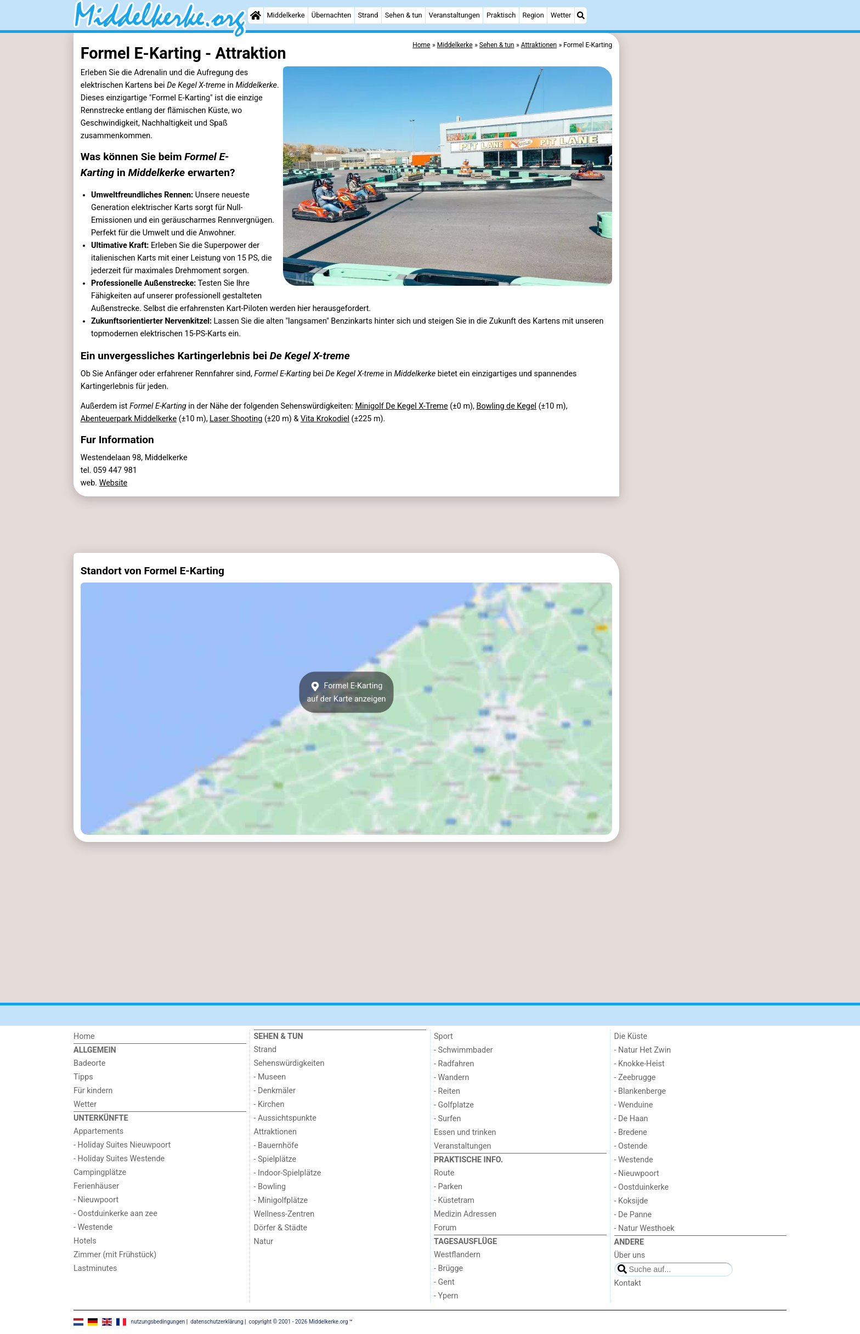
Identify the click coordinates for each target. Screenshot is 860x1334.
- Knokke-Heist (639, 1064)
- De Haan (631, 1118)
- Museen (270, 1077)
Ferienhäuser (96, 1186)
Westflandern (457, 1254)
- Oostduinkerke (641, 1187)
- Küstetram (454, 1200)
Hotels (85, 1241)
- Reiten (447, 1091)
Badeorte (89, 1063)
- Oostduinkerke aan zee (115, 1213)
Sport (443, 1036)
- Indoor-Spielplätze (287, 1173)
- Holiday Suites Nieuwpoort (122, 1145)
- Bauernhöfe (276, 1145)
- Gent (444, 1282)
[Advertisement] (704, 285)
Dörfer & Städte (281, 1228)
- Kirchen (269, 1104)
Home (84, 1036)
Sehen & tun (403, 15)
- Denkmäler (275, 1090)
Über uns (630, 1255)
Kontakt (628, 1283)
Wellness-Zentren (284, 1214)
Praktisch (501, 15)
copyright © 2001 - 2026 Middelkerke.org (298, 1322)
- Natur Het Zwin (642, 1050)
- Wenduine (633, 1105)
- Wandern (451, 1077)
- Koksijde (631, 1201)
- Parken (448, 1186)
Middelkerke (285, 15)
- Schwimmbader (463, 1050)
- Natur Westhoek (644, 1228)
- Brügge (448, 1268)
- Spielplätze (275, 1159)
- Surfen (447, 1118)
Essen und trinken (465, 1132)
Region (533, 15)
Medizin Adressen (465, 1214)
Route (444, 1173)
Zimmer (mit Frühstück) (114, 1254)
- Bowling (270, 1186)
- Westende (92, 1227)
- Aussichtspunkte (285, 1118)
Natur (264, 1241)
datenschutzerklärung (216, 1322)
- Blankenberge (640, 1091)
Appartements (98, 1131)
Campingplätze (99, 1172)
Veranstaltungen (454, 15)
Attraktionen (275, 1132)
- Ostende (631, 1146)
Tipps (83, 1077)
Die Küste (631, 1036)
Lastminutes (95, 1268)
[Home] (255, 15)
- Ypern (446, 1296)
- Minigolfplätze (281, 1200)
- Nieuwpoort (95, 1200)
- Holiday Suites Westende (119, 1158)
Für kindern (93, 1090)
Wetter (561, 15)
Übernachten (331, 15)
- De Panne (633, 1214)
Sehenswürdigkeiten (289, 1063)
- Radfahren (454, 1064)
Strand (368, 15)
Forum (445, 1228)
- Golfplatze (454, 1105)
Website (113, 483)
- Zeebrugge (635, 1077)
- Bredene (630, 1132)
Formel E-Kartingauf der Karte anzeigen (346, 692)
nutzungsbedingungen (158, 1322)
